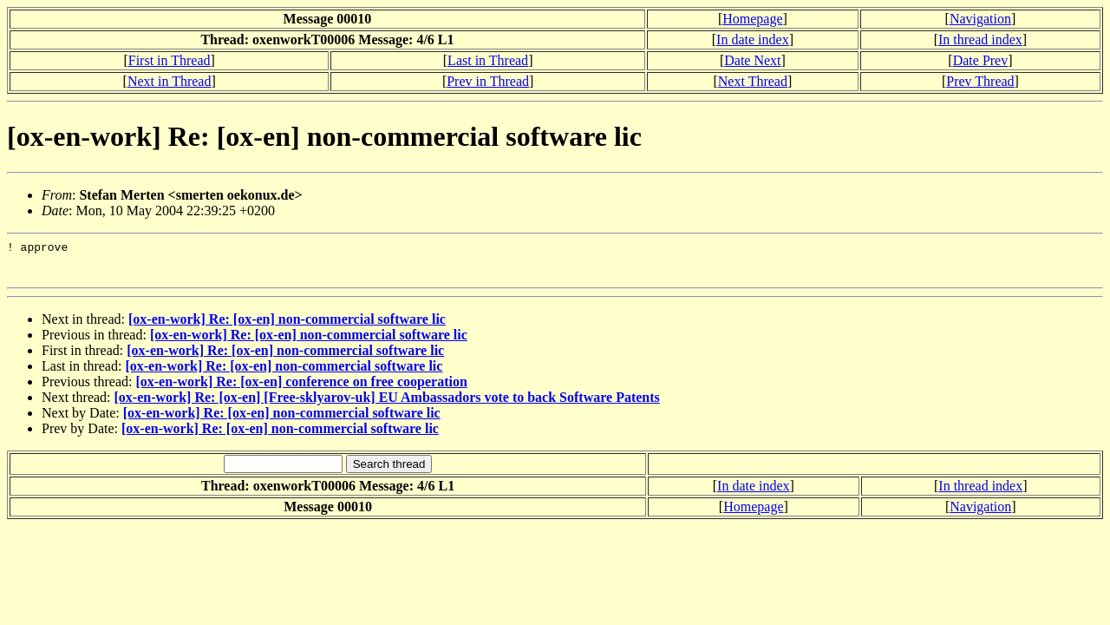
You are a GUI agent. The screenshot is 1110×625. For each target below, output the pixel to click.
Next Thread (752, 81)
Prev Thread (980, 81)
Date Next (752, 60)
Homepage (752, 18)
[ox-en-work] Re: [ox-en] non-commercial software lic (287, 326)
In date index (752, 39)
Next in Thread (169, 81)
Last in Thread (487, 60)
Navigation (980, 18)
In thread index (980, 39)
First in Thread (169, 60)
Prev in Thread (488, 81)
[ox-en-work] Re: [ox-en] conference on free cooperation (301, 389)
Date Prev (981, 60)
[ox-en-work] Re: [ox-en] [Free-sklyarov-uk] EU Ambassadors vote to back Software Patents (387, 405)
